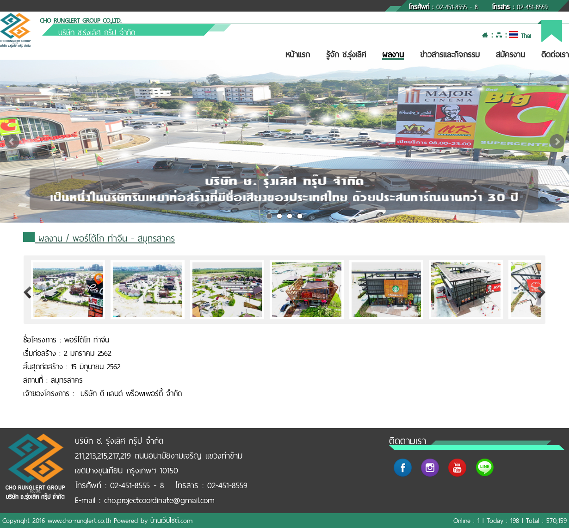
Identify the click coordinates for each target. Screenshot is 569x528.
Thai (520, 36)
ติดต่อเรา (555, 55)
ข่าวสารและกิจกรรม (450, 55)
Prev (12, 141)
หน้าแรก (297, 55)
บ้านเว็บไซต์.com (171, 521)
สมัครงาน (510, 55)
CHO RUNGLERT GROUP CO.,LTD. (80, 20)
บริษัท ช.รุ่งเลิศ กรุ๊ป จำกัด (96, 32)
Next (557, 141)
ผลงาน (393, 55)
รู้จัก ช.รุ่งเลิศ (346, 55)
